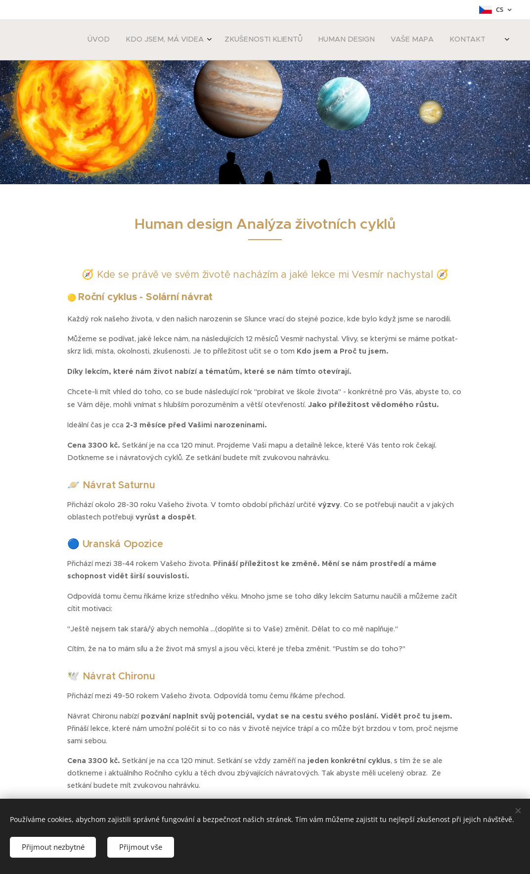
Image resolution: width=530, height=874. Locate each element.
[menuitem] (379, 40)
